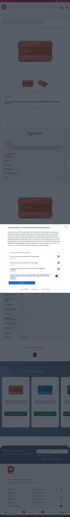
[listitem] (35, 252)
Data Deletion (25, 289)
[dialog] (35, 258)
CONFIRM (21, 283)
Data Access (34, 289)
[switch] (57, 256)
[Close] (66, 228)
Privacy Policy (45, 289)
